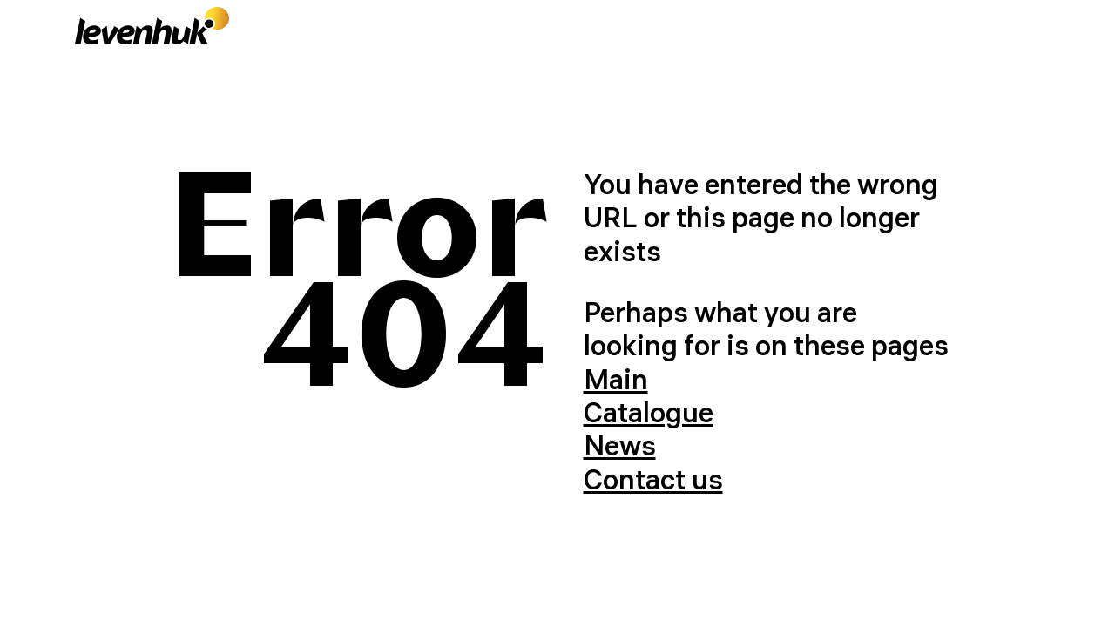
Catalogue (648, 412)
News (620, 445)
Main (616, 379)
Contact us (653, 479)
